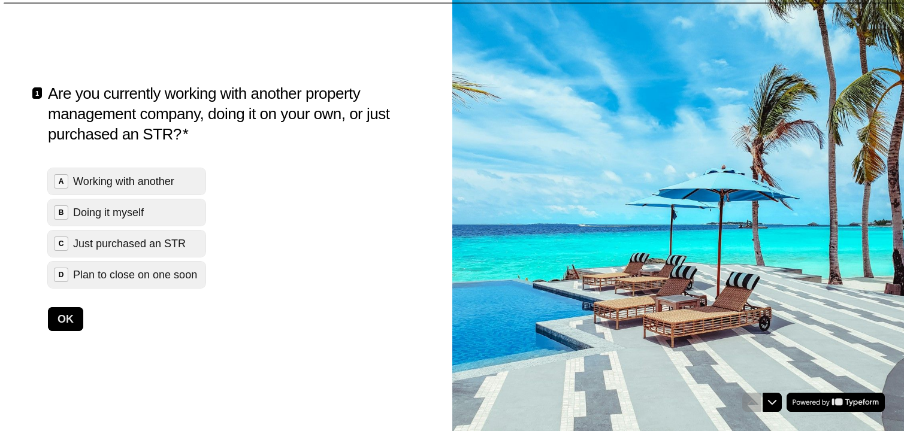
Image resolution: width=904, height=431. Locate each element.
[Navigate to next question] (772, 402)
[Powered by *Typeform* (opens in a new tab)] (836, 402)
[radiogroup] (126, 228)
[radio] (126, 181)
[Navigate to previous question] (751, 402)
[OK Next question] (65, 319)
